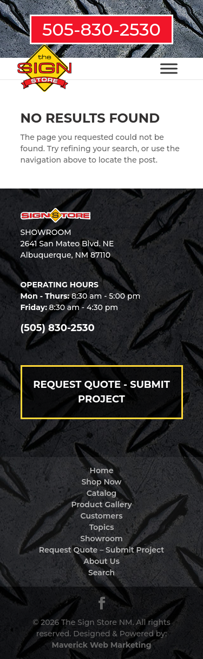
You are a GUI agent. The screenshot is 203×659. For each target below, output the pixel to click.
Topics (101, 527)
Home (102, 470)
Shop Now (102, 482)
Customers (102, 516)
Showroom (101, 538)
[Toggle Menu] (169, 68)
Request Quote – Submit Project (101, 550)
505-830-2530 (101, 29)
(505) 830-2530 (58, 328)
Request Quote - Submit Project (101, 392)
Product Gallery (101, 504)
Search (101, 572)
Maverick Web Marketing (102, 645)
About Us (101, 561)
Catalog (101, 493)
